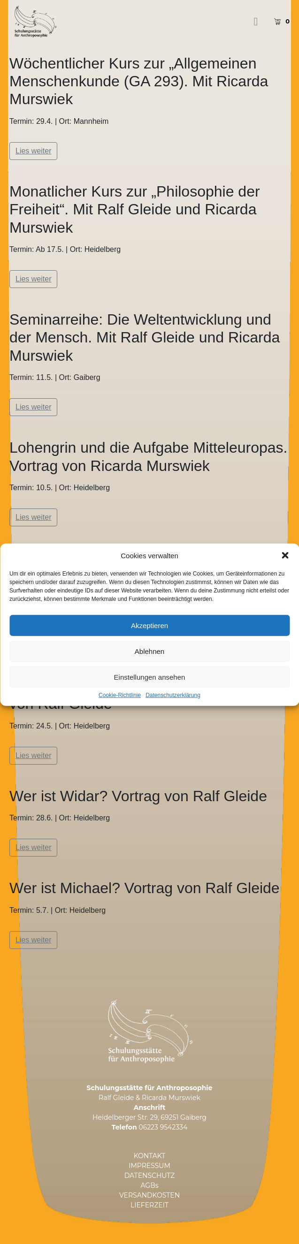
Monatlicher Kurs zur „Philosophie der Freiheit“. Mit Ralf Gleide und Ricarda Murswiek (134, 209)
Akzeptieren (149, 650)
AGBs (149, 1185)
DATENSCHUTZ (149, 1175)
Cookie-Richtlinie (120, 720)
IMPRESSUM (149, 1165)
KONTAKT (150, 1156)
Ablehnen (149, 676)
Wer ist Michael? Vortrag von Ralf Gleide (144, 888)
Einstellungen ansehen (149, 702)
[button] (285, 580)
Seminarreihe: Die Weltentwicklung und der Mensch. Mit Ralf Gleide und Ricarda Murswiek (144, 337)
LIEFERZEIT (149, 1205)
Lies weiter (33, 151)
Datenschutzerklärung (173, 720)
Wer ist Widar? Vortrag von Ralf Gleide (138, 796)
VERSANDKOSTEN (149, 1195)
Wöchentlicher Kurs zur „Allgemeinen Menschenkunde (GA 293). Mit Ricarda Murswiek (138, 81)
